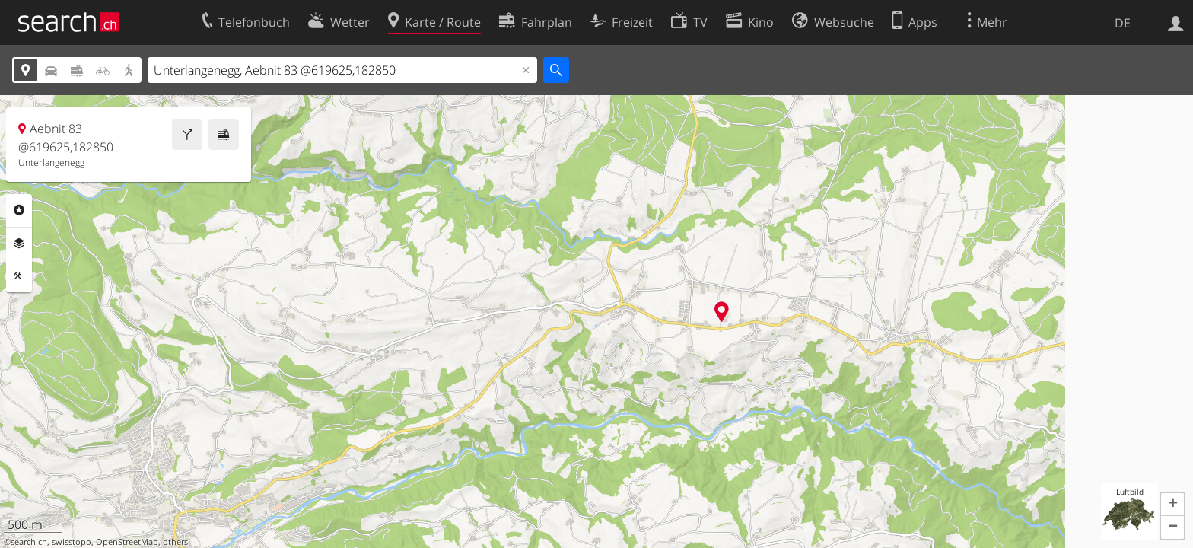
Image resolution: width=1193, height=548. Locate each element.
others (175, 542)
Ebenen (19, 244)
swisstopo (71, 542)
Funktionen (19, 276)
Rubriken (19, 210)
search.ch (29, 542)
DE (1123, 22)
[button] (1172, 504)
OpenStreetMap (127, 542)
